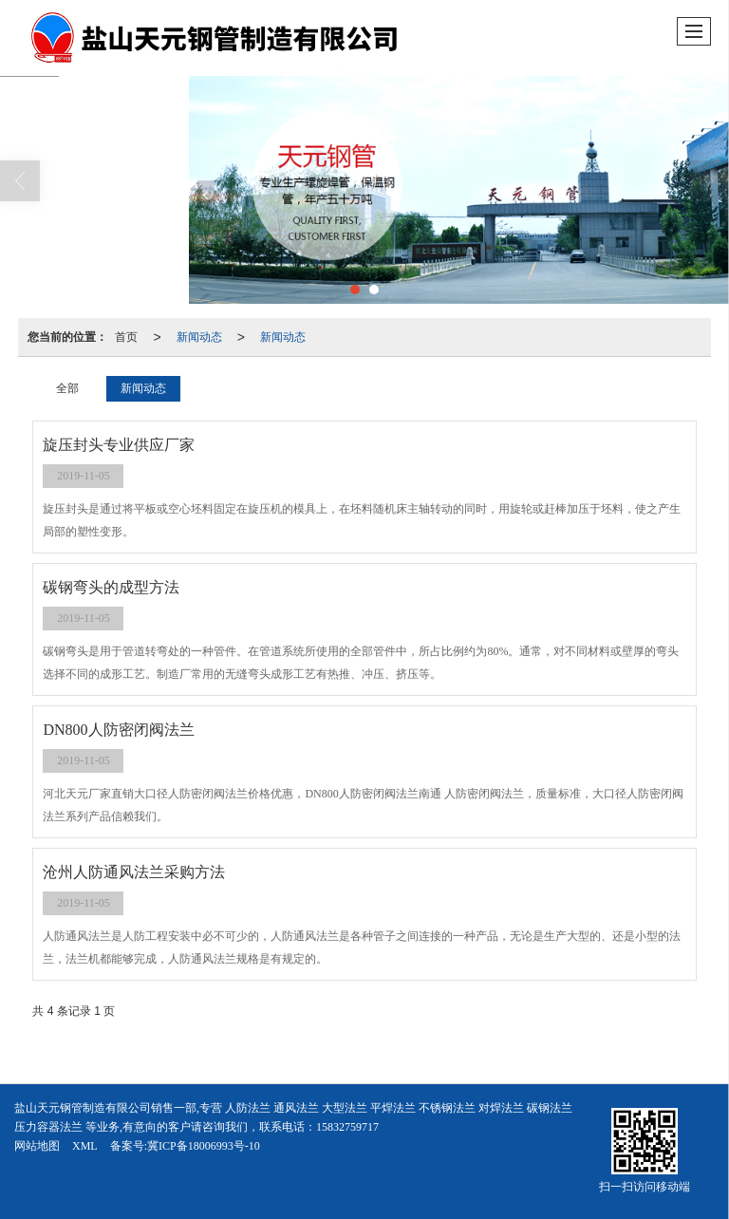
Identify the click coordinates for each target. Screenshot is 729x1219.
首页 (126, 337)
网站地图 (37, 1146)
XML (85, 1146)
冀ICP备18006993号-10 (203, 1146)
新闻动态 (199, 337)
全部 (67, 388)
